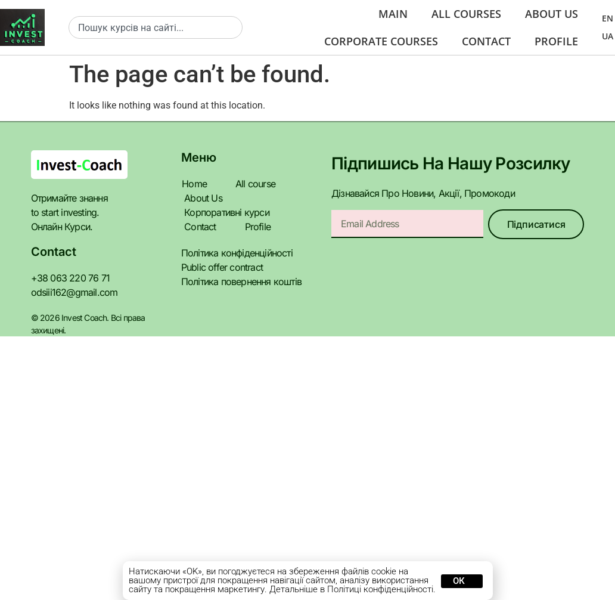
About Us (201, 198)
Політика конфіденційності (234, 253)
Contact (482, 41)
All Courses (459, 14)
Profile (555, 41)
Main (383, 14)
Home (193, 183)
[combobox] (156, 27)
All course (252, 183)
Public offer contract (218, 267)
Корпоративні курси (223, 212)
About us (550, 14)
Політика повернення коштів (237, 281)
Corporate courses (371, 41)
